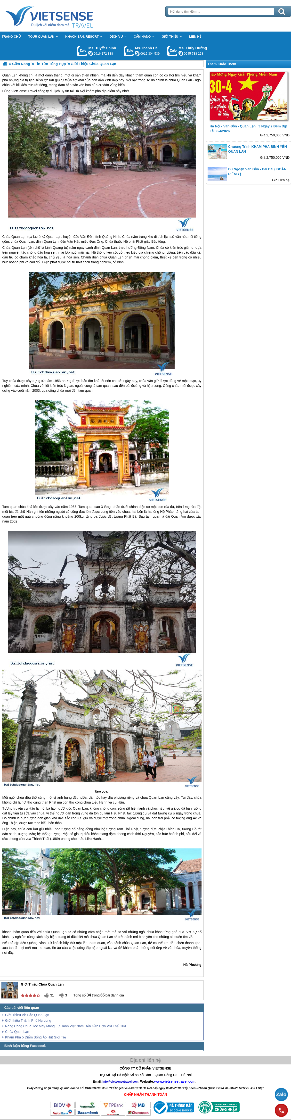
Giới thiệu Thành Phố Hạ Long (28, 1020)
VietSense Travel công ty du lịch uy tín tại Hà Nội (48, 91)
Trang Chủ (61, 16)
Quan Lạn (18, 237)
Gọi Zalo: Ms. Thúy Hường (172, 51)
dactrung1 (180, 53)
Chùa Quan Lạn (17, 1032)
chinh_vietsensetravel (90, 53)
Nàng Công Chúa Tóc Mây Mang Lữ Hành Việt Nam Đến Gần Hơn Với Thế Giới (65, 1026)
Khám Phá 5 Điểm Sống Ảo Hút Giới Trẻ (35, 1037)
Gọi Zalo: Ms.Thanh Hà (128, 51)
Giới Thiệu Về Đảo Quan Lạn (27, 1015)
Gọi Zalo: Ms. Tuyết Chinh (82, 51)
